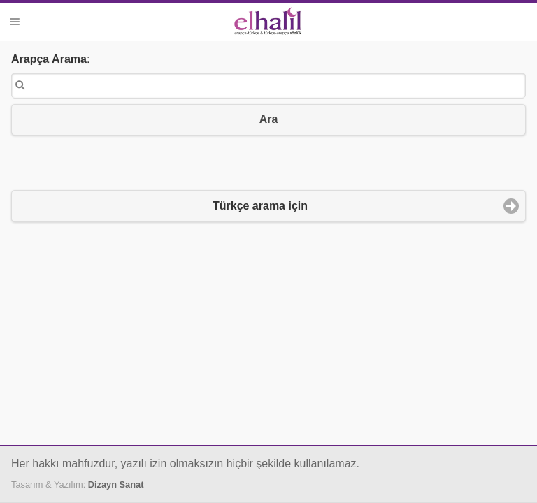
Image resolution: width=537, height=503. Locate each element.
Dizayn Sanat (116, 484)
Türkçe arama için (260, 206)
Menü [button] (14, 21)
